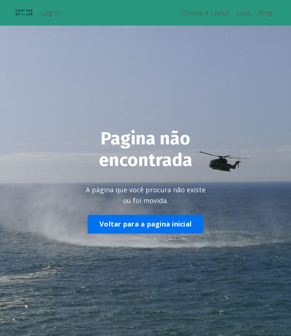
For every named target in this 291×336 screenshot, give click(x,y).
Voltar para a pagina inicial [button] (145, 223)
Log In (51, 12)
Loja (244, 12)
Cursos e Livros (205, 12)
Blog (265, 12)
